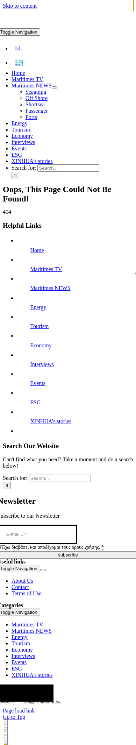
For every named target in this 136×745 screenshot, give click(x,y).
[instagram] (25, 693)
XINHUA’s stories (50, 421)
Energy (38, 307)
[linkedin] (47, 693)
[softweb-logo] (17, 701)
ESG (35, 402)
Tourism (39, 326)
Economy (40, 345)
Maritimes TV (46, 269)
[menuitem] (19, 48)
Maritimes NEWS (50, 288)
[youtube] (36, 693)
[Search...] (68, 168)
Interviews (42, 364)
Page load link (19, 711)
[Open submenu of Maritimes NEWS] (54, 87)
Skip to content (20, 6)
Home (37, 250)
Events (37, 383)
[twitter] (14, 693)
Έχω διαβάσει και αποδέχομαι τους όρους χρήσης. (53, 547)
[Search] (16, 175)
